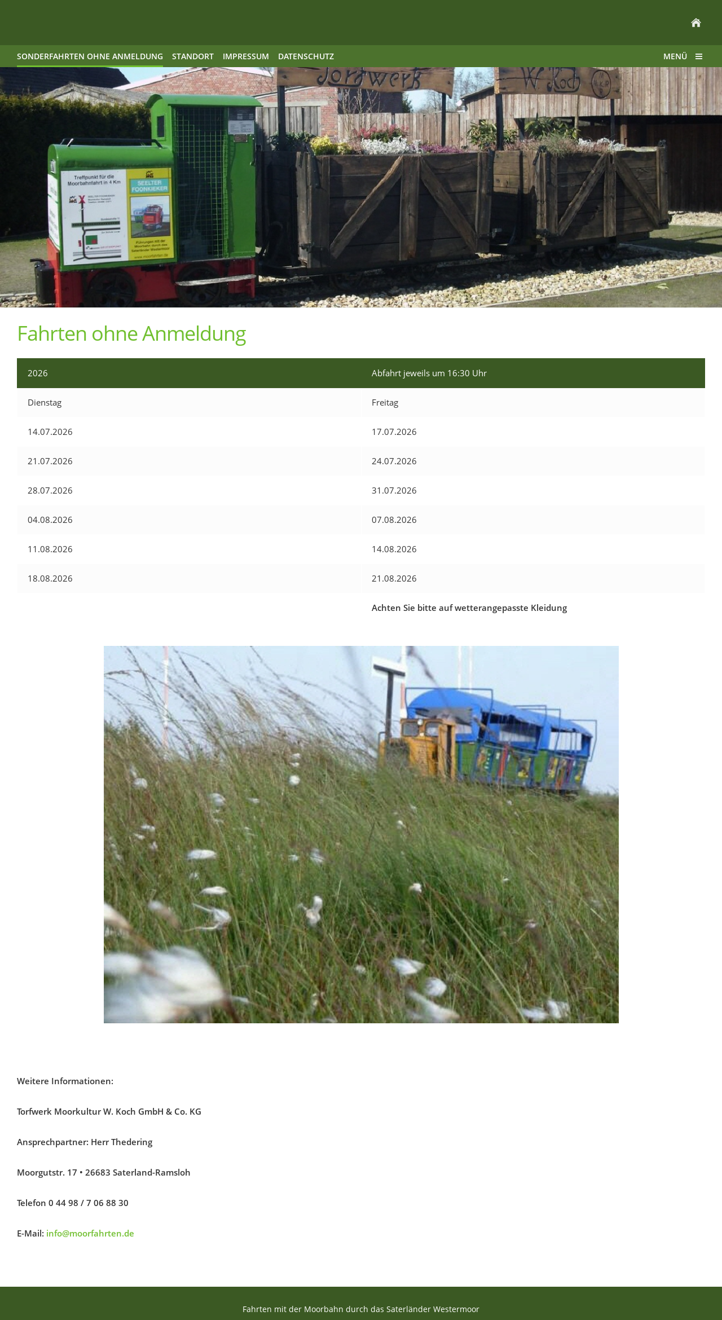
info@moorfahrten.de (90, 1233)
